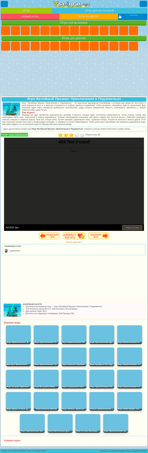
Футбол (15, 30)
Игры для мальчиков (99, 10)
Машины (74, 30)
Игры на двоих (88, 16)
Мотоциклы (94, 30)
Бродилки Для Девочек (64, 46)
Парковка (5, 30)
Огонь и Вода (25, 46)
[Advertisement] (74, 74)
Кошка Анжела (84, 46)
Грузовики (113, 30)
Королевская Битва (54, 30)
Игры (26, 10)
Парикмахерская (123, 46)
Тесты (44, 46)
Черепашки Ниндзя (84, 30)
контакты (104, 451)
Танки (35, 30)
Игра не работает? (74, 242)
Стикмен (104, 30)
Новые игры (30, 16)
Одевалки (113, 46)
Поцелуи (133, 46)
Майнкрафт (64, 30)
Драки (123, 30)
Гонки (133, 30)
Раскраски (74, 46)
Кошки (104, 46)
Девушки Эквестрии (15, 46)
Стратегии (25, 30)
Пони (5, 46)
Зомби (44, 30)
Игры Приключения (18, 134)
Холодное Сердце (94, 46)
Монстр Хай (54, 46)
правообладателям (120, 451)
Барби (35, 46)
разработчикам (139, 451)
